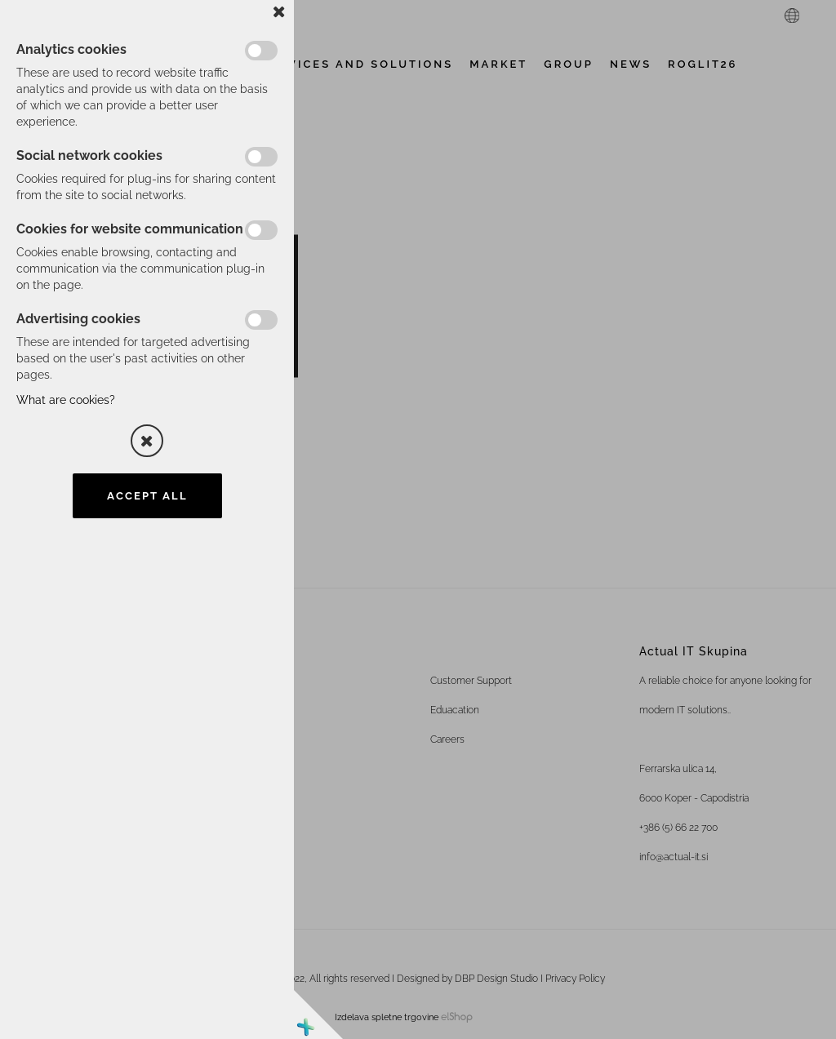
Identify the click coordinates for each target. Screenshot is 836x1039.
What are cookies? (65, 399)
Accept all (147, 496)
